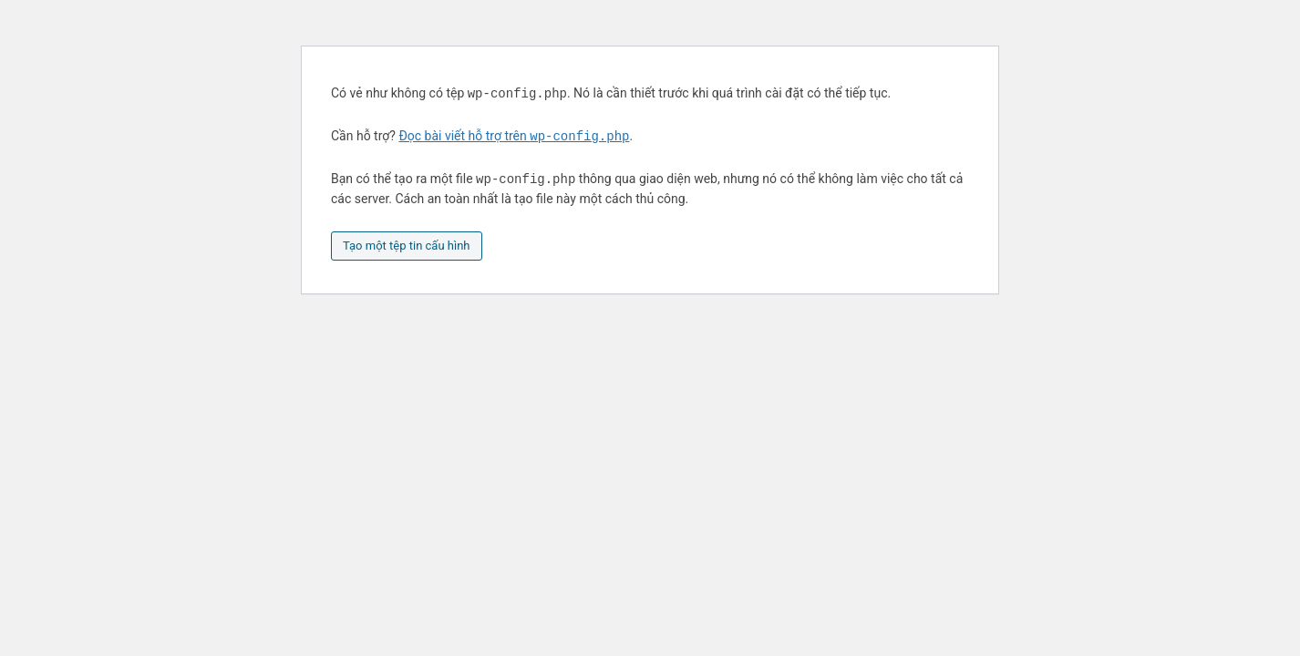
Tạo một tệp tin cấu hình (406, 245)
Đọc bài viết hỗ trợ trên (513, 136)
